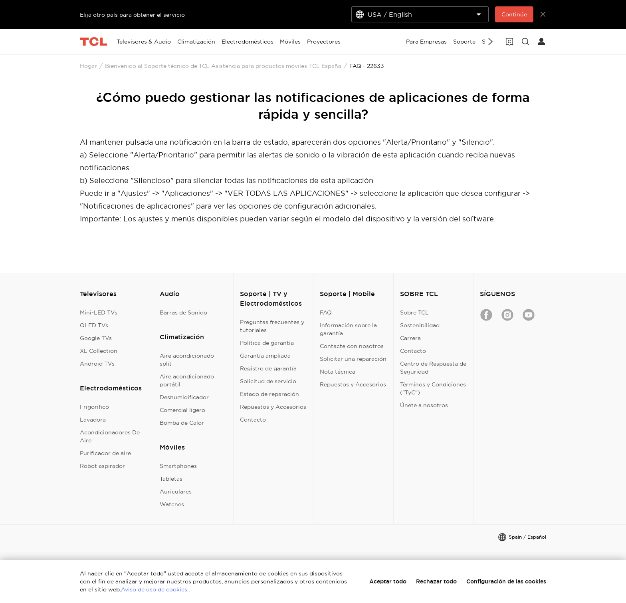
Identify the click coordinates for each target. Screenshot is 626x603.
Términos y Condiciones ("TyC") (433, 388)
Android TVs (97, 363)
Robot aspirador (102, 466)
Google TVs (96, 338)
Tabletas (171, 478)
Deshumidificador (184, 397)
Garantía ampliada (265, 355)
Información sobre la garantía (348, 329)
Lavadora (93, 419)
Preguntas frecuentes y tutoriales (272, 326)
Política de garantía (267, 342)
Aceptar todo (387, 581)
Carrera (410, 338)
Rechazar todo (436, 581)
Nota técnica (337, 371)
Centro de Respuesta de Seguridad (433, 367)
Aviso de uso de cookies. (154, 589)
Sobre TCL (414, 312)
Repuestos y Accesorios (273, 406)
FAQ (326, 312)
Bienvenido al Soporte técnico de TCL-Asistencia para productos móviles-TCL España (223, 66)
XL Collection (98, 350)
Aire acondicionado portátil (187, 380)
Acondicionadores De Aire (110, 436)
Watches (172, 504)
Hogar (88, 66)
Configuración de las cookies (506, 581)
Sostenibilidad (420, 325)
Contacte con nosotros (352, 346)
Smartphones (178, 466)
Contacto (253, 419)
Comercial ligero (182, 410)
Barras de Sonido (183, 312)
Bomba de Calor (182, 422)
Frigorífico (94, 406)
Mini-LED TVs (98, 312)
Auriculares (176, 491)
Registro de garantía (268, 368)
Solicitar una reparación (353, 358)
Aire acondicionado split (187, 359)
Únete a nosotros (424, 405)
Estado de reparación (269, 394)
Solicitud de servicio (268, 381)
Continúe (514, 14)
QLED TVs (94, 325)
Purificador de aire (105, 453)
